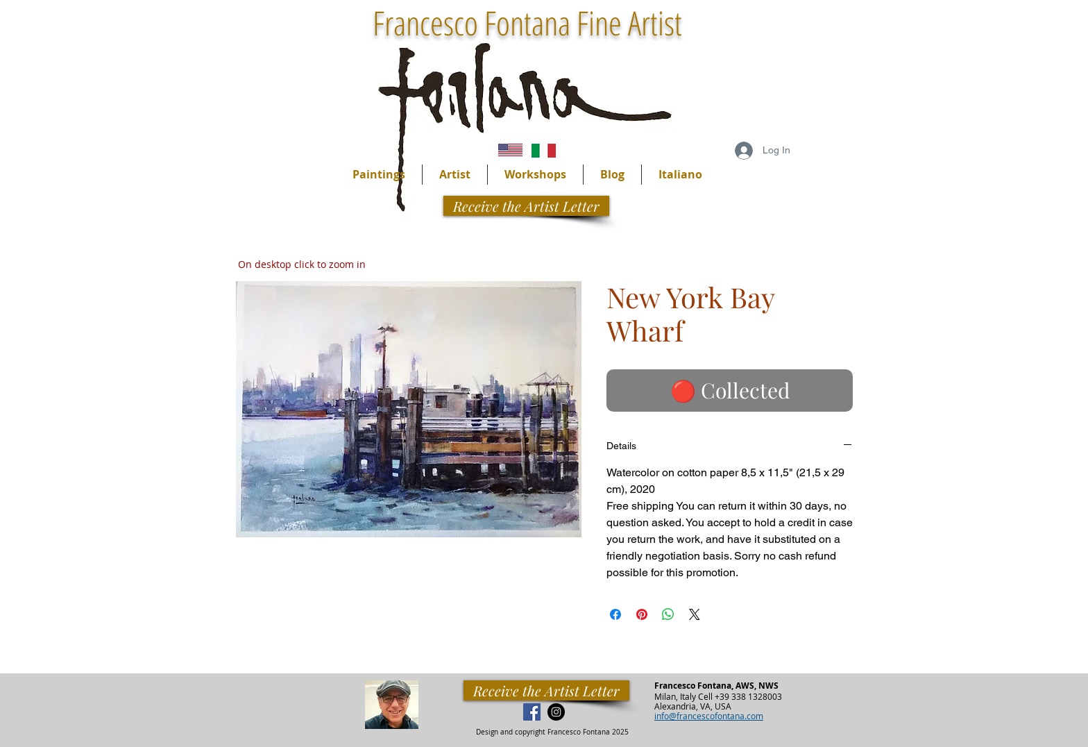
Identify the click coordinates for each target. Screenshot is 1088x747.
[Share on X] (694, 614)
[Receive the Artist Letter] (546, 690)
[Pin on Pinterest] (642, 614)
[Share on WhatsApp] (668, 614)
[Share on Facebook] (615, 614)
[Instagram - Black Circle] (556, 712)
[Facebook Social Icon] (532, 712)
